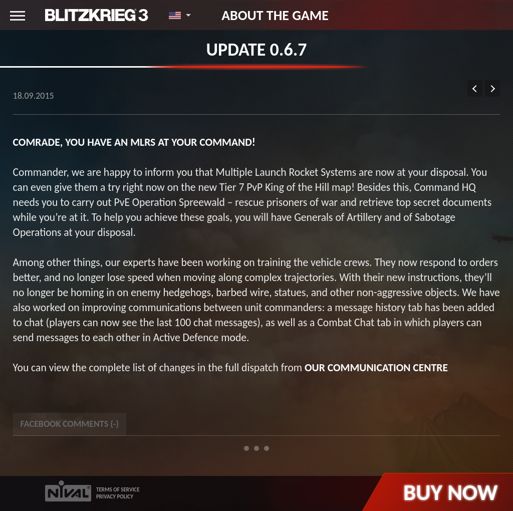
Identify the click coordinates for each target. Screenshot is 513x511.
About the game (275, 15)
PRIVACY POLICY (114, 496)
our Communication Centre (376, 367)
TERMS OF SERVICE (118, 489)
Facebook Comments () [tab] (70, 423)
